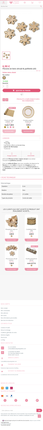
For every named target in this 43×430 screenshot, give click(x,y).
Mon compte (4, 308)
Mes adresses (4, 313)
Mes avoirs (4, 315)
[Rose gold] (13, 127)
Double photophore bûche (31, 259)
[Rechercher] (21, 6)
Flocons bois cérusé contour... (11, 259)
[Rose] (10, 127)
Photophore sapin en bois (12, 230)
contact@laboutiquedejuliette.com (17, 348)
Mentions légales (5, 335)
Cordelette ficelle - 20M (31, 230)
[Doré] (5, 127)
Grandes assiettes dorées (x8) (28, 121)
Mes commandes (5, 310)
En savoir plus (7, 148)
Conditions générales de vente (9, 332)
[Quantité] (4, 86)
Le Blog (3, 340)
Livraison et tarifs (5, 327)
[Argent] (8, 127)
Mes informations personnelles (9, 318)
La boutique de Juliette (6, 423)
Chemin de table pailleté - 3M (9, 121)
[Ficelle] (31, 236)
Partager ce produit (12, 154)
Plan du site (4, 337)
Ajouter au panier (21, 91)
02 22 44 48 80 (31, 154)
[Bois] (4, 77)
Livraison (21, 138)
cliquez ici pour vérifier (35, 420)
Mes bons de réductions (7, 320)
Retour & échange (5, 330)
